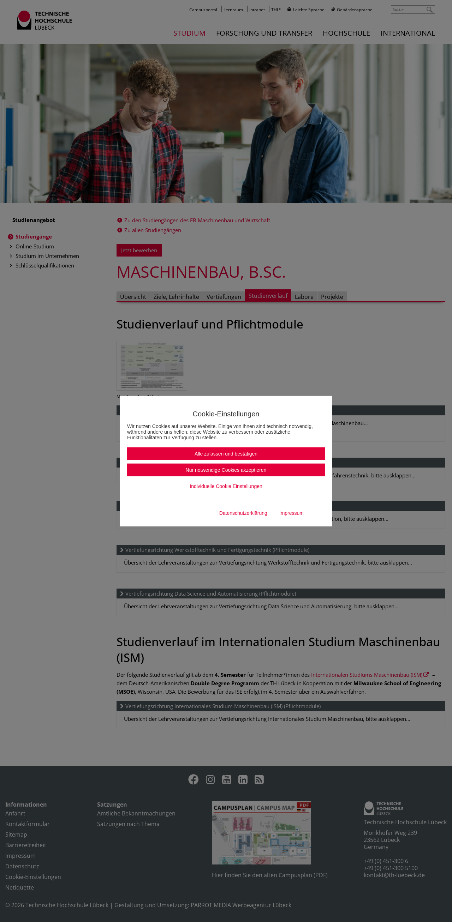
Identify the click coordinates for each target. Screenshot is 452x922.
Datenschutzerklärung (243, 513)
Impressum (291, 513)
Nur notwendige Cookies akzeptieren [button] (226, 470)
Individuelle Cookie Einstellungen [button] (226, 486)
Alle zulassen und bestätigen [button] (226, 454)
